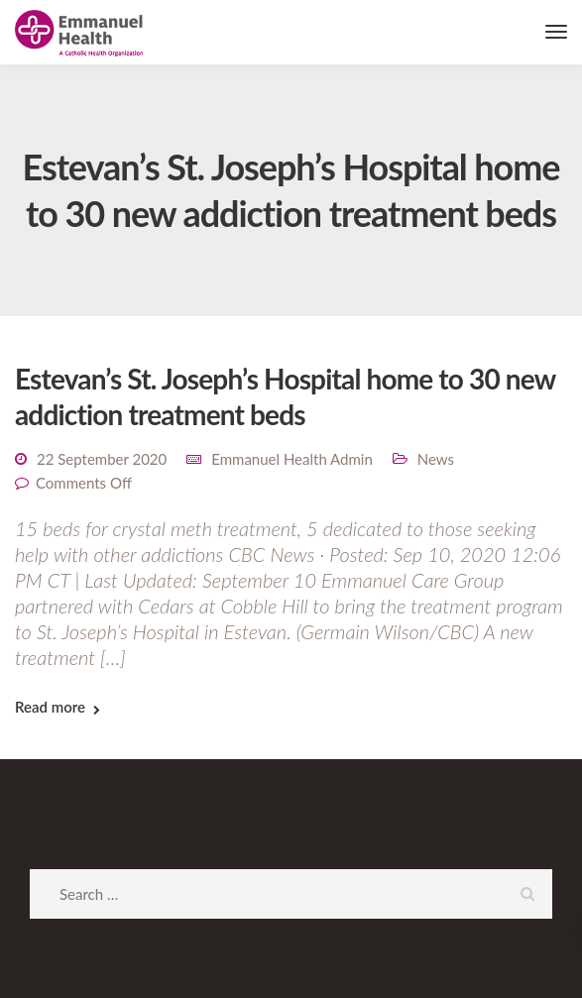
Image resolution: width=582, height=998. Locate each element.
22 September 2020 (102, 459)
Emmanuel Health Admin (292, 459)
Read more (50, 707)
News (435, 459)
